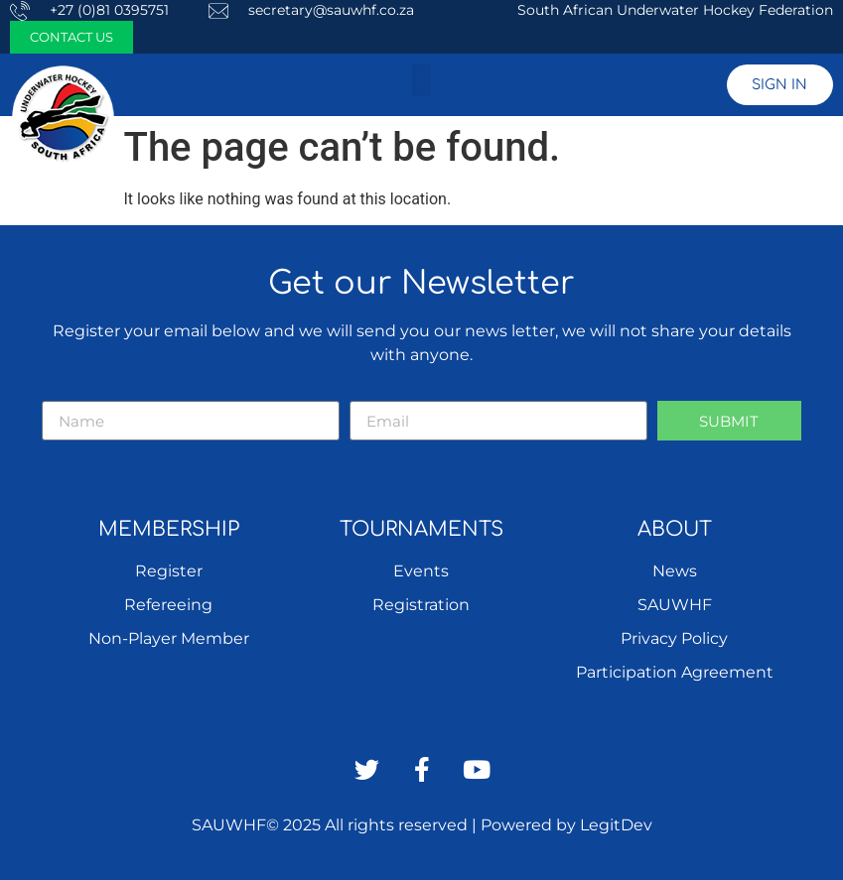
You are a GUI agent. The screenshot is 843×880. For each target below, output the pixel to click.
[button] (421, 79)
